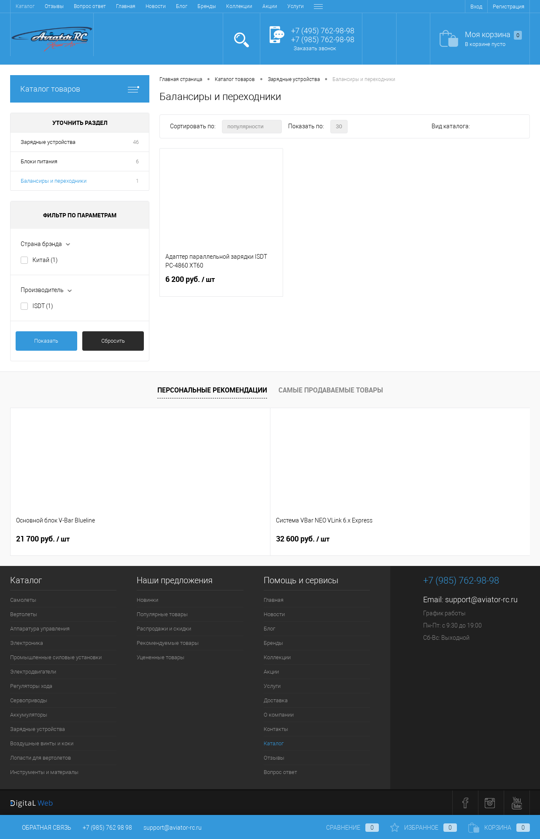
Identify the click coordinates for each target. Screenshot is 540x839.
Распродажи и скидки (164, 628)
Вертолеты (23, 614)
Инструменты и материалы (44, 772)
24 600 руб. (302, 539)
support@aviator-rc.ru (481, 599)
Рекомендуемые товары (168, 643)
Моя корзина (493, 35)
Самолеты (23, 600)
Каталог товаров (79, 89)
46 (136, 142)
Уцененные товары (160, 657)
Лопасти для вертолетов (40, 758)
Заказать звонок (315, 48)
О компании (260, 6)
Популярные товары (162, 614)
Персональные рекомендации (212, 390)
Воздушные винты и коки (41, 743)
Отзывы (274, 758)
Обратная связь (40, 827)
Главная (25, 6)
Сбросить (113, 341)
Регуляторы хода (31, 686)
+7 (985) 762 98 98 (107, 827)
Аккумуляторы (28, 715)
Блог (81, 6)
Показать (46, 341)
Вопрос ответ (280, 772)
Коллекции (139, 6)
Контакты (296, 6)
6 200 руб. (221, 284)
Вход (476, 6)
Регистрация (508, 6)
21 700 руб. (43, 539)
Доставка (224, 6)
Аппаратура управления (40, 628)
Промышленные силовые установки (56, 657)
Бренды (106, 6)
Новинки (147, 600)
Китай (45, 260)
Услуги (195, 6)
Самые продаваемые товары (330, 390)
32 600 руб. (173, 539)
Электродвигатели (33, 671)
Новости (55, 6)
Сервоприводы (28, 700)
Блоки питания (39, 161)
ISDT (42, 306)
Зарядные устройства (48, 142)
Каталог (274, 743)
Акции (169, 6)
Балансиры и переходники (53, 181)
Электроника (26, 643)
